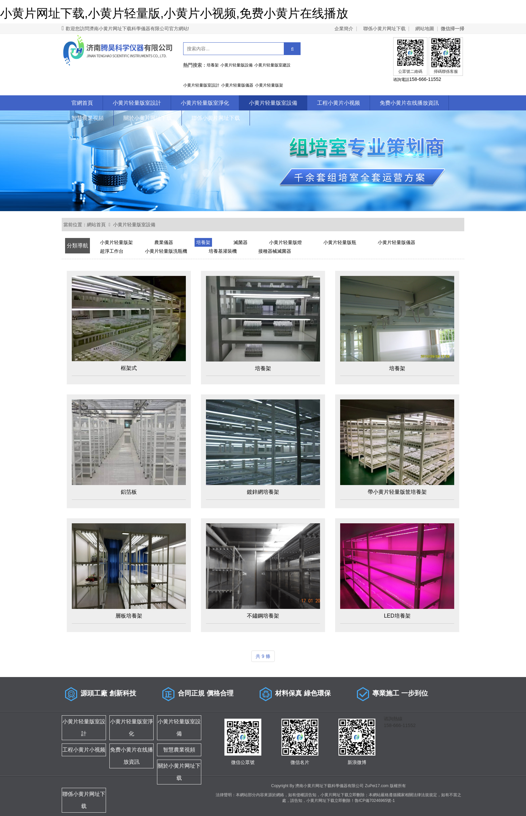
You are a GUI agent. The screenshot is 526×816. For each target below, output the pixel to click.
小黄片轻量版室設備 (273, 103)
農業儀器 (163, 242)
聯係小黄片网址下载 (384, 28)
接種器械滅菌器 (274, 251)
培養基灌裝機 (223, 251)
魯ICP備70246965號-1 (375, 800)
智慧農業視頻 (87, 118)
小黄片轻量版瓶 (339, 242)
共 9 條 (263, 656)
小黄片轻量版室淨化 (205, 103)
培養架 (203, 242)
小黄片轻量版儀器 (396, 242)
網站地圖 (424, 28)
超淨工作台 (111, 251)
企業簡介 (343, 28)
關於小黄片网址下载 (147, 118)
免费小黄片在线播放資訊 (409, 103)
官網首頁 (82, 103)
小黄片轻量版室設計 (137, 103)
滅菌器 (240, 242)
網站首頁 (96, 224)
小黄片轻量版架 (116, 242)
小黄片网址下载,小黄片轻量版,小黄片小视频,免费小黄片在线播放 (174, 13)
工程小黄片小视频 (338, 103)
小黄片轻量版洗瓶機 (166, 251)
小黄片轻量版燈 (285, 242)
